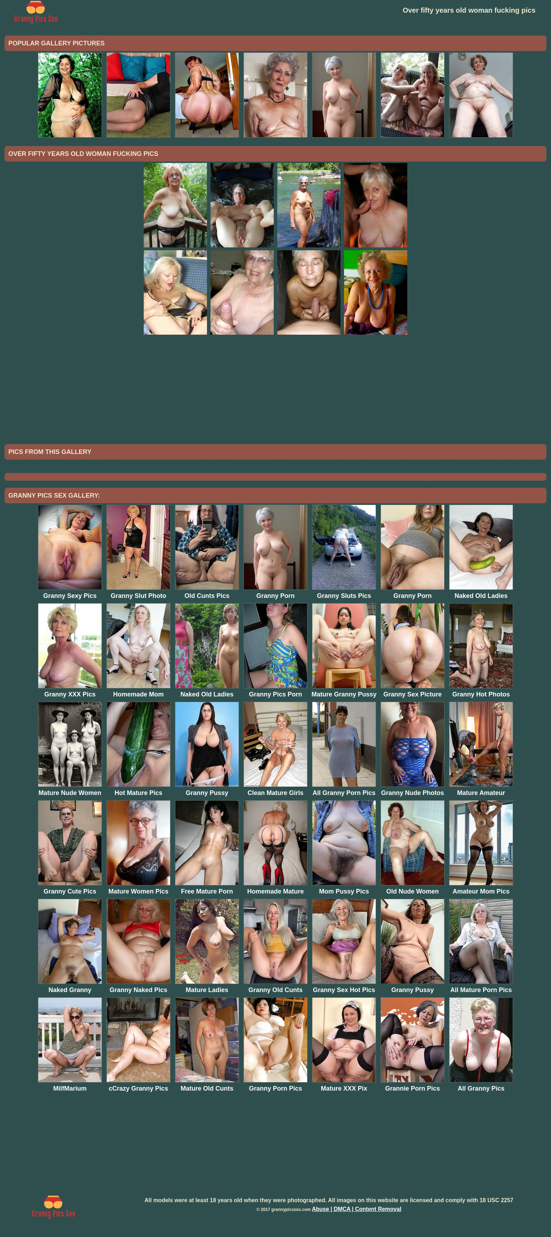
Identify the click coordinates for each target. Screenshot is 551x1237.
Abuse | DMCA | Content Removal (356, 1209)
